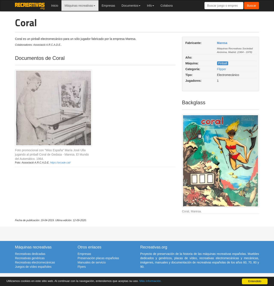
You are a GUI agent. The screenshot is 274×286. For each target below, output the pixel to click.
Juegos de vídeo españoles (33, 266)
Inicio (54, 5)
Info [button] (150, 5)
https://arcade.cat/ (60, 162)
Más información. (150, 281)
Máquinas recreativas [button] (80, 5)
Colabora (167, 5)
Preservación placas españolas (98, 258)
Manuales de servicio (92, 262)
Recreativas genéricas (30, 258)
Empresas (108, 5)
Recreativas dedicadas (30, 254)
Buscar (251, 5)
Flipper (221, 69)
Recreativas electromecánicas (35, 262)
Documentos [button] (131, 5)
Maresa (222, 43)
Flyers (82, 266)
